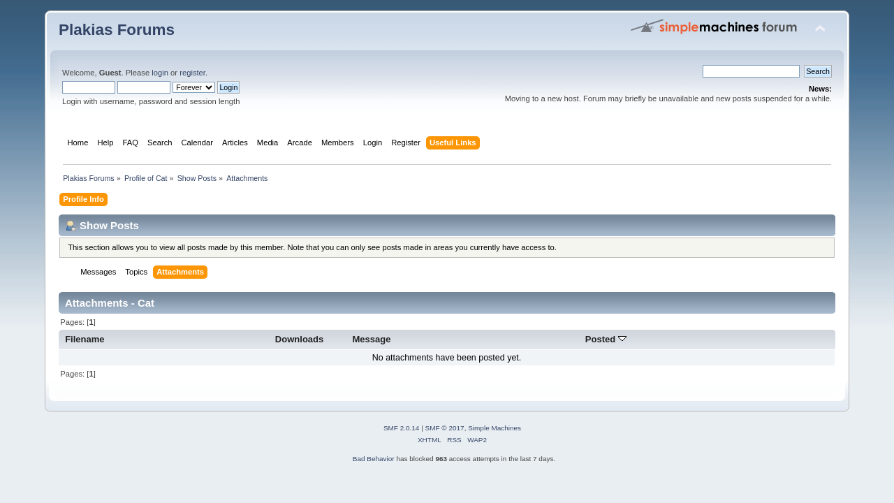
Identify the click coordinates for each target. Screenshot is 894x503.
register (192, 72)
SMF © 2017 (444, 428)
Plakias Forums (117, 29)
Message (371, 339)
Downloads (299, 339)
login (160, 72)
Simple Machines (494, 428)
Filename (85, 339)
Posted (605, 339)
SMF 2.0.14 (401, 428)
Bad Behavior (374, 458)
